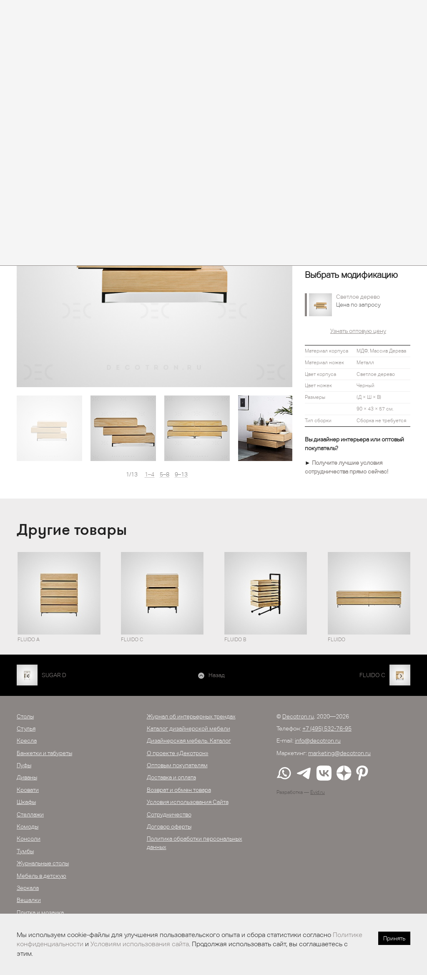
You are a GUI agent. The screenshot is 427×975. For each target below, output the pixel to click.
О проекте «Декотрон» (177, 753)
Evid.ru (317, 792)
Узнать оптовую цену (358, 331)
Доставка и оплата (171, 777)
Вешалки (29, 900)
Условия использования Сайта (188, 802)
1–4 (149, 474)
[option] (49, 428)
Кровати (28, 789)
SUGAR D (54, 675)
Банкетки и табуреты (44, 753)
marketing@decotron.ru (339, 753)
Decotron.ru (298, 716)
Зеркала (28, 887)
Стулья (26, 728)
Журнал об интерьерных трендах (191, 716)
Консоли (28, 838)
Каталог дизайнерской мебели (188, 728)
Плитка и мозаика (40, 912)
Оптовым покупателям (177, 765)
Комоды (27, 826)
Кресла (27, 740)
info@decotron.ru (318, 740)
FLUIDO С (372, 675)
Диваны (27, 777)
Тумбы (25, 851)
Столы (25, 716)
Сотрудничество (169, 814)
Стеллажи (30, 814)
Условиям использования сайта (139, 944)
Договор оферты (169, 826)
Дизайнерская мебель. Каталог (189, 740)
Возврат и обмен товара (179, 789)
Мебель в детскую (41, 875)
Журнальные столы (43, 863)
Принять (394, 938)
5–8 (164, 474)
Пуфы (24, 765)
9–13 (181, 474)
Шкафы (26, 802)
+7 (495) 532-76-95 (327, 728)
